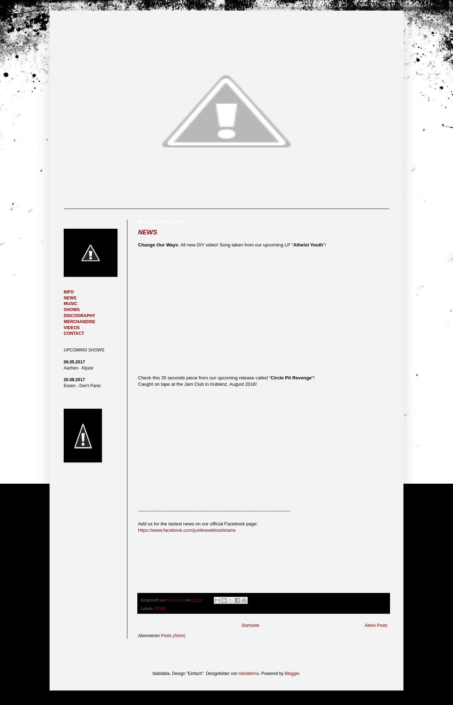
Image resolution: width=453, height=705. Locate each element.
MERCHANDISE (79, 321)
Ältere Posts (376, 625)
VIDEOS (72, 327)
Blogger (292, 673)
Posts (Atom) (173, 635)
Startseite (250, 625)
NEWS (147, 232)
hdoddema (249, 673)
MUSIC (71, 303)
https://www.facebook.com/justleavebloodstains (187, 530)
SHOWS (72, 309)
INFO (69, 292)
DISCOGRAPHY (79, 315)
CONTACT (74, 333)
